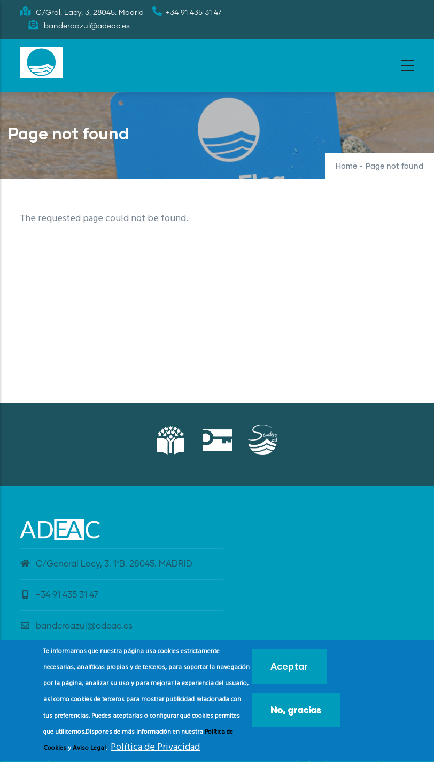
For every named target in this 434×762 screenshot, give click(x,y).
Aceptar (289, 670)
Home (346, 166)
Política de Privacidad (155, 751)
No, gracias (295, 713)
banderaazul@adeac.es (76, 626)
